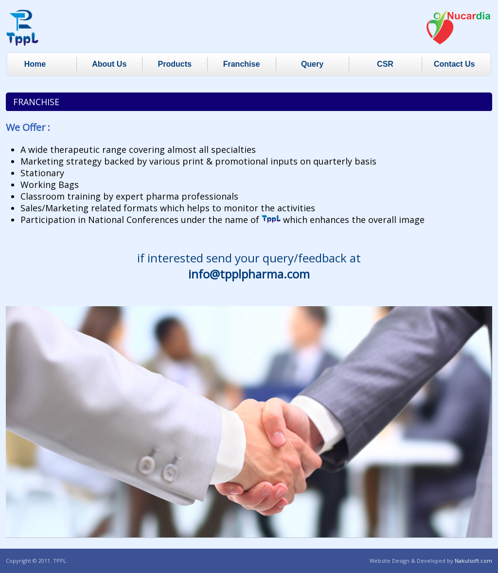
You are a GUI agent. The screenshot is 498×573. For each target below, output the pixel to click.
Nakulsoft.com (473, 560)
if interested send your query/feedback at (249, 266)
